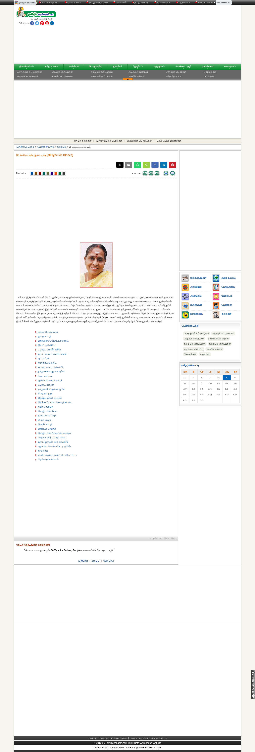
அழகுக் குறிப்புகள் (62, 72)
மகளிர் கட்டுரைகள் (62, 76)
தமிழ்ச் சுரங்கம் (27, 2)
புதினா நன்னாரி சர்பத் (50, 380)
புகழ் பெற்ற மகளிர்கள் (169, 140)
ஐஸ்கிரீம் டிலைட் (47, 362)
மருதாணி (209, 76)
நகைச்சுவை (208, 66)
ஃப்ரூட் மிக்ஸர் (46, 384)
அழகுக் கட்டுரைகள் (28, 76)
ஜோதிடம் (138, 66)
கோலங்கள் (210, 72)
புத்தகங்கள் (183, 2)
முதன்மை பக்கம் (25, 146)
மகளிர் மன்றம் (136, 76)
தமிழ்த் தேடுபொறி (97, 2)
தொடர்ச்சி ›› (170, 538)
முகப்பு (95, 560)
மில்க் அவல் (44, 420)
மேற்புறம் (108, 560)
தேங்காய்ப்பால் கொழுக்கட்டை (55, 402)
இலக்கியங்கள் (26, 66)
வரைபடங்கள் (72, 2)
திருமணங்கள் (162, 2)
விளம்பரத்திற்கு (139, 738)
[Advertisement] (165, 35)
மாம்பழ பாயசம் (47, 428)
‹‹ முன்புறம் (156, 538)
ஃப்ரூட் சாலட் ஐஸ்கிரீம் (51, 367)
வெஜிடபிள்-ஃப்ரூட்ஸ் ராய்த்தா (54, 433)
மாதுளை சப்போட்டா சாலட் (53, 340)
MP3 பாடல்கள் (204, 2)
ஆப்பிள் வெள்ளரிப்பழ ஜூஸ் (54, 446)
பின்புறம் (83, 560)
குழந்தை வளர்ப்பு (138, 72)
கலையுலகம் (230, 66)
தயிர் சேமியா (45, 406)
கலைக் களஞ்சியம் (49, 2)
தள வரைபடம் (159, 738)
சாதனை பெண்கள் (176, 72)
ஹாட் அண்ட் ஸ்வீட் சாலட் (52, 354)
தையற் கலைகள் (82, 140)
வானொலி (120, 2)
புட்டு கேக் (44, 358)
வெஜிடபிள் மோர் (48, 411)
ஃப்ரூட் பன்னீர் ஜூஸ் (49, 349)
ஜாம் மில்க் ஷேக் (47, 415)
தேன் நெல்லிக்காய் (48, 459)
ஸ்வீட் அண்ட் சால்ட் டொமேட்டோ (57, 455)
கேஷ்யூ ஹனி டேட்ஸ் (50, 398)
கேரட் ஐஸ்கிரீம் (46, 345)
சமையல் (61, 146)
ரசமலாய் (43, 450)
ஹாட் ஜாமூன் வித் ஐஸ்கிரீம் (53, 442)
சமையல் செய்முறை (102, 72)
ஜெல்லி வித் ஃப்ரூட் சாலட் (52, 437)
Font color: (21, 173)
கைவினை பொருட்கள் (139, 140)
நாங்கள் (103, 738)
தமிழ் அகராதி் (140, 2)
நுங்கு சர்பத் (44, 336)
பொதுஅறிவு (95, 66)
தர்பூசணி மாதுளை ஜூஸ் (51, 371)
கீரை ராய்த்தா (45, 376)
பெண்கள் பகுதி (183, 66)
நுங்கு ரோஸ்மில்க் (48, 332)
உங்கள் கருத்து (119, 738)
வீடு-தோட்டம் (174, 76)
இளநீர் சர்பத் (45, 424)
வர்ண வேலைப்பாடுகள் (109, 140)
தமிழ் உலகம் (51, 66)
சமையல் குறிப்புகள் (102, 76)
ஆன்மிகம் (117, 66)
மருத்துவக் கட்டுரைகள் (29, 72)
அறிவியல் (74, 66)
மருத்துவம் (159, 66)
